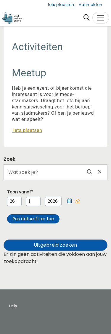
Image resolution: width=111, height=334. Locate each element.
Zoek (9, 159)
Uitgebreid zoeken (55, 245)
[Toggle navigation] (100, 18)
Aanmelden (90, 4)
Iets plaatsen (61, 4)
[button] (69, 201)
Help (13, 306)
